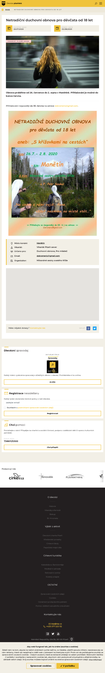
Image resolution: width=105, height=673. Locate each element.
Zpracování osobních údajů (52, 599)
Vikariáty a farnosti (52, 515)
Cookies (52, 603)
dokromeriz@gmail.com (67, 107)
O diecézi (52, 501)
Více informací (95, 660)
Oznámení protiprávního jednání (52, 607)
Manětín (41, 244)
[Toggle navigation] (100, 3)
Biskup (53, 519)
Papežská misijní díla (52, 552)
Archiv (52, 383)
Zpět (5, 9)
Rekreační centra (52, 577)
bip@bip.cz (55, 628)
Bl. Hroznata (52, 523)
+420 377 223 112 (52, 631)
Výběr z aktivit (52, 531)
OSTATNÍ (52, 589)
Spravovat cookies (40, 666)
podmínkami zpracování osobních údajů (36, 410)
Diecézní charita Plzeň (52, 540)
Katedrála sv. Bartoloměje (52, 569)
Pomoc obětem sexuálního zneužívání (52, 611)
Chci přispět (52, 451)
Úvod (15, 9)
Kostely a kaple (52, 581)
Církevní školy (52, 548)
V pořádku (67, 666)
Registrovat (52, 416)
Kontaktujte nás (37, 329)
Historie (52, 511)
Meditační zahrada (52, 573)
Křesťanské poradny (52, 544)
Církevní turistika (52, 560)
